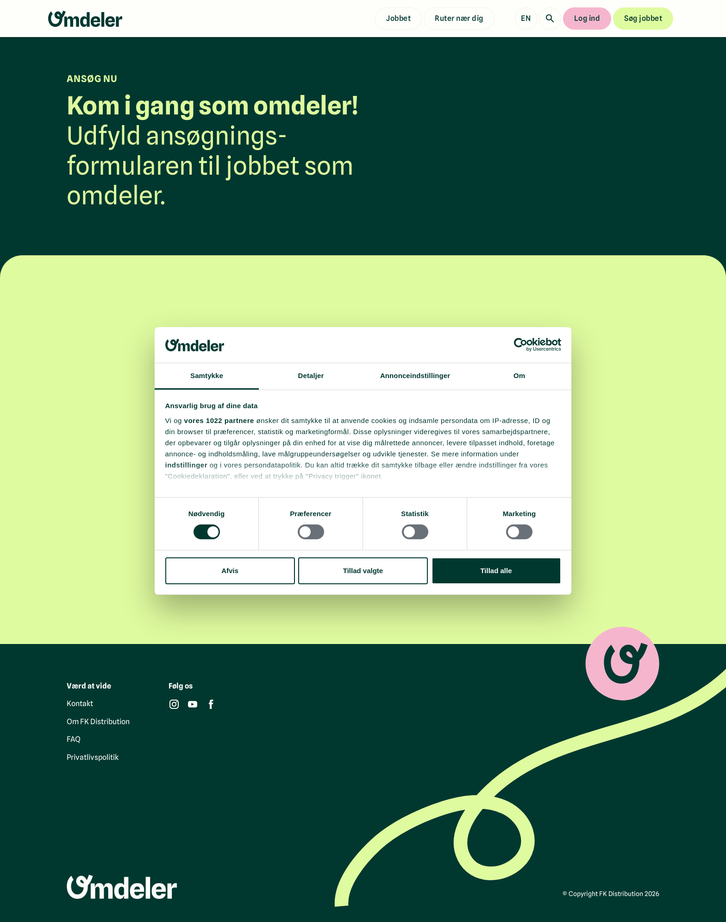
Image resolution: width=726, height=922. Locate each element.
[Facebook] (211, 704)
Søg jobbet (643, 18)
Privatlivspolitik (93, 757)
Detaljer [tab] (311, 375)
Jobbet (398, 18)
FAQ (74, 739)
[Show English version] (526, 18)
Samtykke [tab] (206, 375)
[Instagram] (174, 704)
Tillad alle (496, 571)
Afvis (229, 571)
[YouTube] (192, 704)
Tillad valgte (363, 571)
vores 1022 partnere (219, 420)
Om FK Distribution (98, 721)
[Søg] (550, 18)
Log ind (587, 18)
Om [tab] (519, 375)
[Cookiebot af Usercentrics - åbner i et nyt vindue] (520, 345)
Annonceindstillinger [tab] (415, 375)
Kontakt (80, 704)
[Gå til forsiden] (85, 19)
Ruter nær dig (459, 18)
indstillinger (186, 465)
